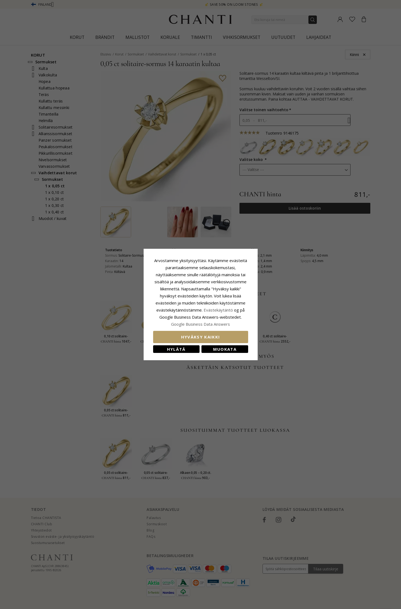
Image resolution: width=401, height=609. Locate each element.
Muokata (224, 349)
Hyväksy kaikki (200, 337)
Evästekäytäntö (218, 310)
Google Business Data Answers (200, 324)
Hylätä (176, 349)
